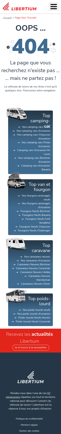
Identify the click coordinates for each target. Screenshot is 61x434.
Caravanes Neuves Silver (35, 284)
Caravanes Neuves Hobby (35, 272)
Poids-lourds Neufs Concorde (33, 321)
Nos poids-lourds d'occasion (33, 314)
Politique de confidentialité (29, 418)
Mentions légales (29, 424)
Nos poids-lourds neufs (36, 310)
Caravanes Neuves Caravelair (33, 268)
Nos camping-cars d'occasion (33, 131)
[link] (19, 6)
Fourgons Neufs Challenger (34, 230)
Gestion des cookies (29, 430)
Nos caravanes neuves (37, 256)
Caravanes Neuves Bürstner (33, 264)
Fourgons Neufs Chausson (34, 226)
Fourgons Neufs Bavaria (36, 215)
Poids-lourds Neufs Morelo (34, 317)
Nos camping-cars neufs (36, 127)
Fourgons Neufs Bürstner (35, 211)
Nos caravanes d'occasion (35, 260)
